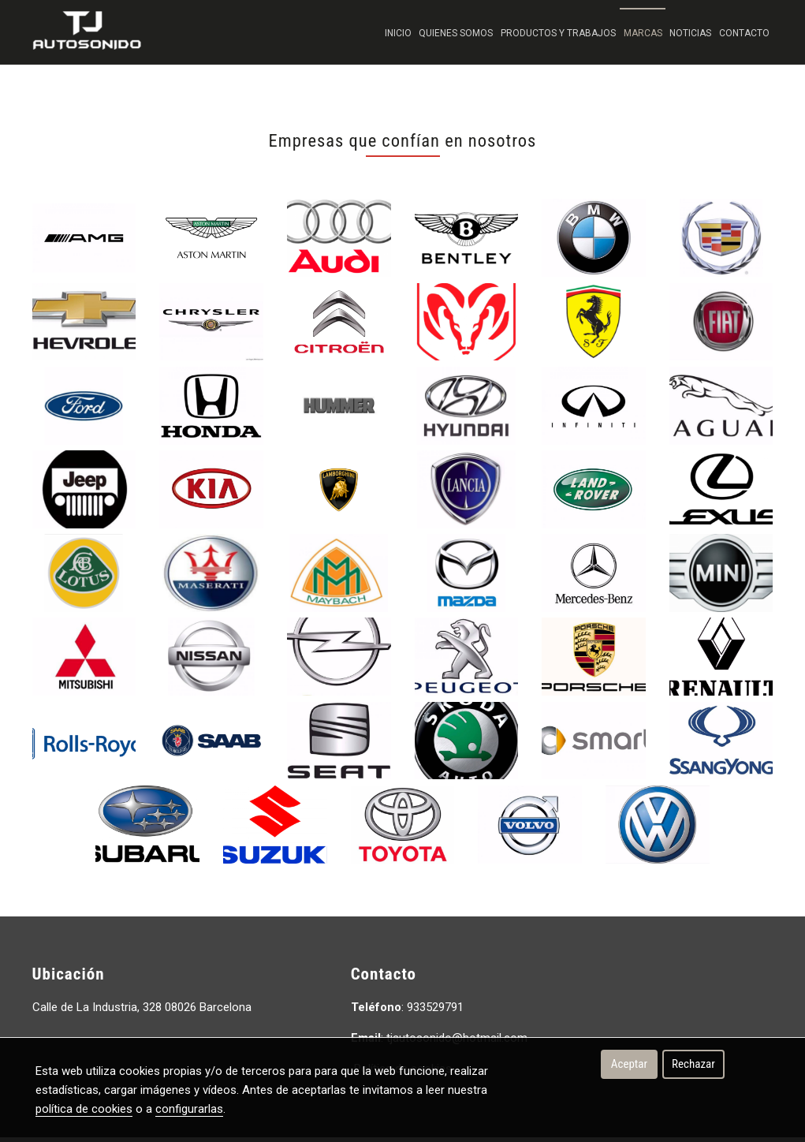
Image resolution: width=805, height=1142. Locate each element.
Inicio (398, 33)
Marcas (643, 33)
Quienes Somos (456, 33)
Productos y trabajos (558, 33)
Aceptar (629, 1064)
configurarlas (189, 1109)
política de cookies (83, 1109)
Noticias (690, 33)
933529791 (435, 1012)
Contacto (744, 33)
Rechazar (693, 1064)
